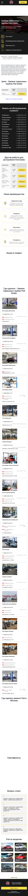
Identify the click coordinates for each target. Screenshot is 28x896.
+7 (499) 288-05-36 (21, 131)
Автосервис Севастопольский (10, 465)
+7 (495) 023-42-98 (21, 147)
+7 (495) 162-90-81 (21, 119)
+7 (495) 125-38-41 (21, 138)
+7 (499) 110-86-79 (21, 133)
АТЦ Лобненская (5, 124)
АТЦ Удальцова (5, 133)
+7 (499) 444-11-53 (21, 115)
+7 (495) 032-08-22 (21, 117)
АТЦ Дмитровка (5, 115)
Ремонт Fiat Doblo (13, 56)
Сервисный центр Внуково (9, 604)
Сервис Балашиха (7, 441)
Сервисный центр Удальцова (10, 519)
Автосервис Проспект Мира (9, 683)
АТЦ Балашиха (5, 126)
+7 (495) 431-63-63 (21, 126)
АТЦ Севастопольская (7, 129)
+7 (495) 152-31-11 (21, 136)
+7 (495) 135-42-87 (21, 143)
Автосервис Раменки (7, 631)
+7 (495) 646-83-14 (21, 124)
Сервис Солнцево (7, 576)
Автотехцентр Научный (8, 492)
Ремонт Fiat (4, 56)
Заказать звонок (14, 888)
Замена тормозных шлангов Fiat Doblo (4, 176)
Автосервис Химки (7, 389)
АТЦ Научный (5, 131)
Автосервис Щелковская (8, 365)
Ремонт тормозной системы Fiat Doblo (12, 57)
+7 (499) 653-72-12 (21, 129)
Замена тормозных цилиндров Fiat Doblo (5, 170)
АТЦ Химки (4, 122)
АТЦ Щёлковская (6, 119)
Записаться (22, 93)
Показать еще (14, 877)
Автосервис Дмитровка (8, 310)
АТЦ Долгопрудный (6, 117)
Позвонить (23, 2)
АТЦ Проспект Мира (6, 147)
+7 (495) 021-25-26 (21, 145)
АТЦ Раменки (5, 143)
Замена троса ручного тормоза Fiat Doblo (5, 181)
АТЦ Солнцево (5, 138)
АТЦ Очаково (5, 136)
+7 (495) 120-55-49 (21, 140)
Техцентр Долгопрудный (8, 338)
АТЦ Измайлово (5, 145)
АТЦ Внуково (5, 140)
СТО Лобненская (6, 418)
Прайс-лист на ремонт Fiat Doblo (14, 99)
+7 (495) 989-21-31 (21, 122)
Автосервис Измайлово (8, 656)
